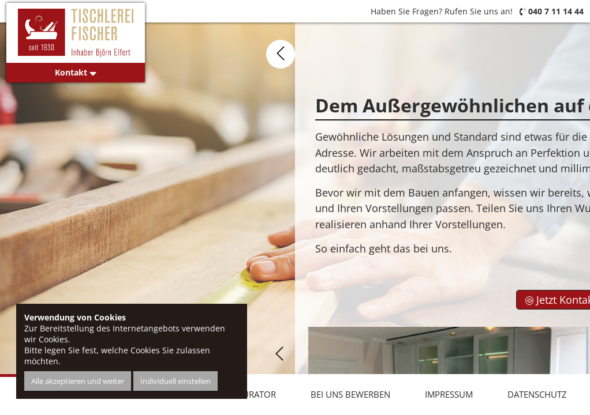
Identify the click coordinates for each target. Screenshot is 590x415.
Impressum (449, 394)
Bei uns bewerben (350, 394)
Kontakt (75, 72)
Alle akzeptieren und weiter (77, 381)
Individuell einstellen (175, 381)
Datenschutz (537, 394)
